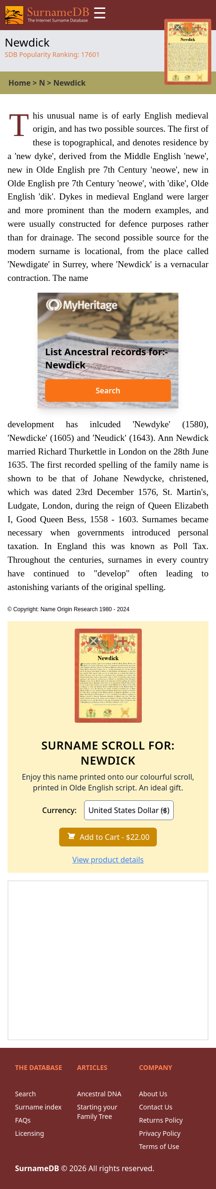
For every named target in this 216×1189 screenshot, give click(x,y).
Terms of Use (159, 1146)
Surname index (38, 1106)
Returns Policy (161, 1120)
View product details (108, 859)
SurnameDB (37, 1168)
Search (108, 390)
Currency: (59, 810)
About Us (153, 1093)
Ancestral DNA (99, 1093)
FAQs (23, 1120)
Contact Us (155, 1106)
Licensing (29, 1133)
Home (19, 83)
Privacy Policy (159, 1133)
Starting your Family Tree (97, 1111)
